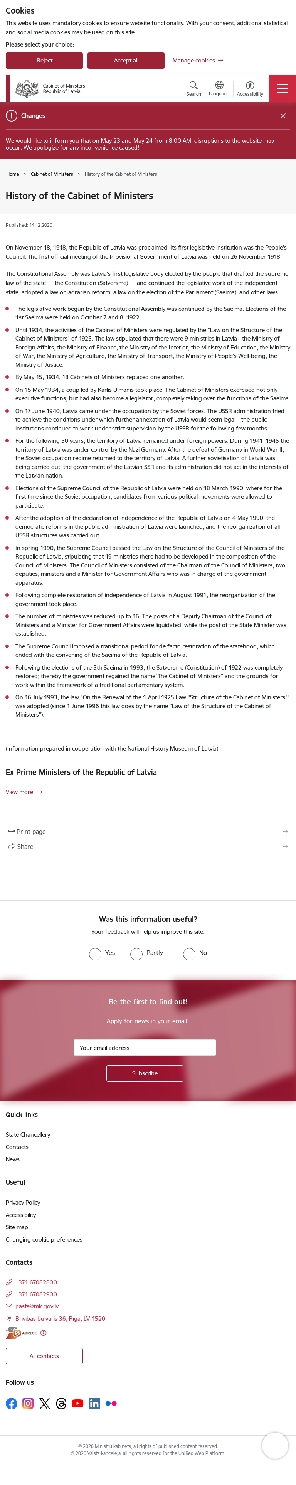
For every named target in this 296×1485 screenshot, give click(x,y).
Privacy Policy (23, 1202)
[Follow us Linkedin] (94, 1403)
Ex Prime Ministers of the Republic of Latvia (81, 772)
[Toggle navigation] (282, 88)
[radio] (102, 952)
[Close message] (283, 115)
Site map (17, 1227)
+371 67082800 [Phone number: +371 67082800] (36, 1282)
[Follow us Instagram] (28, 1403)
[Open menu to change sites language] (219, 89)
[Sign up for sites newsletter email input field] (145, 1048)
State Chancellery (28, 1134)
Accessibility (21, 1214)
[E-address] (21, 1332)
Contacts (17, 1147)
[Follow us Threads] (61, 1403)
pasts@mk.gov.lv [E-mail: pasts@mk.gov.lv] (37, 1306)
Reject (44, 60)
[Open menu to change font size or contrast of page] (250, 90)
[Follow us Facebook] (11, 1403)
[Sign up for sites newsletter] (144, 1073)
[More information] (43, 1333)
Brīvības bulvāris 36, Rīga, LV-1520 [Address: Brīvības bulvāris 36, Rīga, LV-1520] (60, 1318)
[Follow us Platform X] (44, 1403)
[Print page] (148, 831)
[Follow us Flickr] (111, 1403)
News (13, 1159)
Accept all (126, 60)
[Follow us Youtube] (78, 1403)
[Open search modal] (194, 90)
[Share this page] (148, 846)
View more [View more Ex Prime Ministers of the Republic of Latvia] (19, 792)
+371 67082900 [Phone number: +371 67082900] (36, 1294)
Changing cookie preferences (44, 1239)
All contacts (44, 1356)
